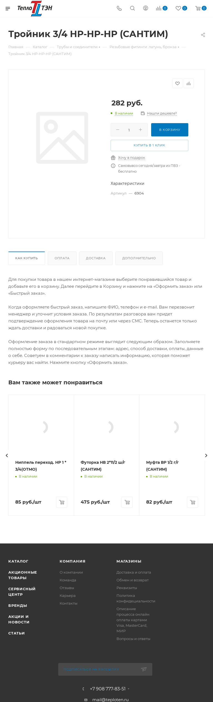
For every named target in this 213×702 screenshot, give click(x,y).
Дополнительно (139, 258)
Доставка (95, 258)
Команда (68, 689)
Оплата (62, 258)
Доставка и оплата (133, 681)
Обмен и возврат (132, 689)
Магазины (128, 670)
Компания (72, 670)
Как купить (26, 258)
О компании (71, 681)
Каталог (18, 670)
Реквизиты (126, 696)
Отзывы (67, 696)
